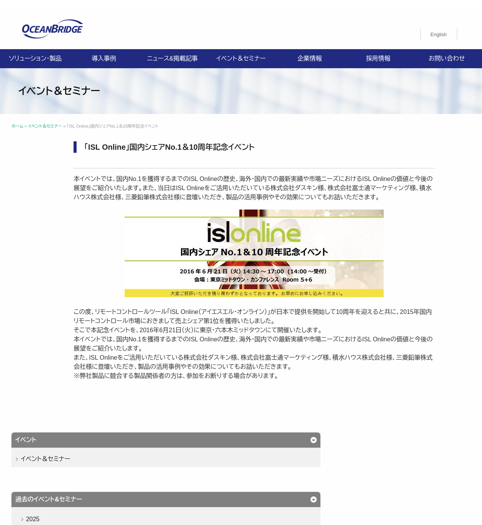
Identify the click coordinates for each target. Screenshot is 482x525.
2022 (43, 271)
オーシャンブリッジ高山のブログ (334, 464)
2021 (43, 289)
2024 (43, 236)
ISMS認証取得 (288, 455)
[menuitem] (438, 25)
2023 (43, 254)
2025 (43, 219)
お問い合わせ (447, 49)
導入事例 (104, 49)
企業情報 (310, 49)
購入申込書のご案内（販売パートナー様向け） (188, 464)
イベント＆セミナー (241, 49)
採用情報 (378, 49)
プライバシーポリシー (161, 455)
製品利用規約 (269, 464)
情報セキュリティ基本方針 (228, 455)
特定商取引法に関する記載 (349, 455)
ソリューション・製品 (35, 49)
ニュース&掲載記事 (172, 49)
